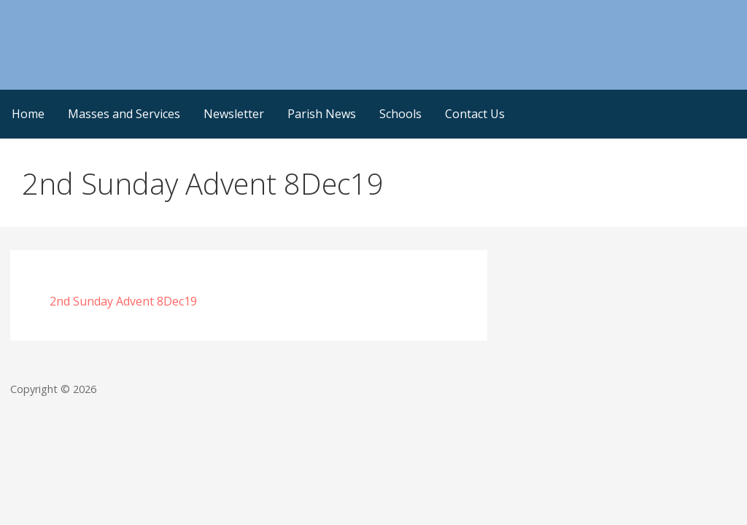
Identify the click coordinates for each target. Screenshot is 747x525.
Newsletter (234, 114)
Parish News (321, 114)
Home (28, 114)
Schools (400, 114)
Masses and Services (124, 114)
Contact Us (475, 114)
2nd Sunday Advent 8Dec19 (123, 301)
